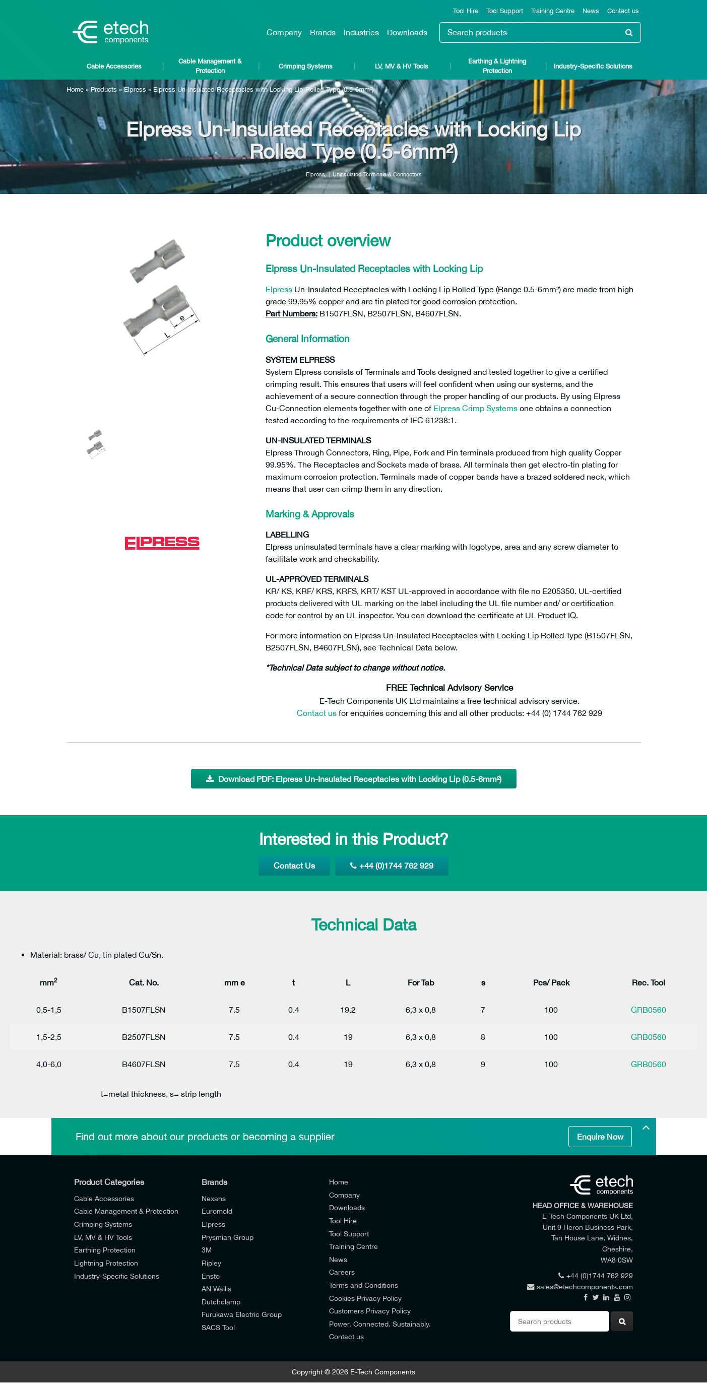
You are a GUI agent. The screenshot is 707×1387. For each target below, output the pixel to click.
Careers (342, 1272)
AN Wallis (216, 1288)
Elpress (135, 89)
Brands (323, 32)
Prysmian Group (227, 1237)
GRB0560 (648, 1009)
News (591, 11)
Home (75, 89)
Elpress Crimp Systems (475, 408)
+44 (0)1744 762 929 (391, 865)
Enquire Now (600, 1136)
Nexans (214, 1198)
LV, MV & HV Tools (401, 66)
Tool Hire (465, 11)
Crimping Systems (306, 66)
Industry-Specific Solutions (593, 66)
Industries (361, 32)
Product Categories (109, 1181)
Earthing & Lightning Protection (497, 66)
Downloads (407, 32)
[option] (162, 312)
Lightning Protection (106, 1263)
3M (207, 1249)
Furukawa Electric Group (242, 1314)
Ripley (211, 1263)
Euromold (217, 1211)
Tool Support (504, 11)
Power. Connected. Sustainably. (380, 1323)
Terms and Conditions (363, 1285)
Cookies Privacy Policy (365, 1298)
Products (104, 89)
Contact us (623, 11)
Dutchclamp (221, 1301)
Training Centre (552, 11)
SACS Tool (218, 1327)
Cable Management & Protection (209, 66)
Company (284, 32)
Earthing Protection (105, 1249)
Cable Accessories (114, 66)
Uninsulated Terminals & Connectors (377, 174)
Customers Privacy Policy (370, 1310)
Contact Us (294, 865)
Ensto (211, 1276)
